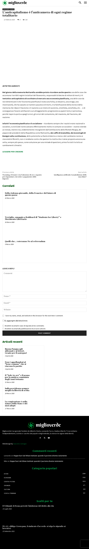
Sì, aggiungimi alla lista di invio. (15, 321)
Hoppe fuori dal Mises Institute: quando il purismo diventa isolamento (40, 456)
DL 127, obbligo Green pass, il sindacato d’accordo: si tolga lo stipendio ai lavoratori (34, 527)
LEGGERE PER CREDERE (12, 151)
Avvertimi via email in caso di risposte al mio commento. (24, 326)
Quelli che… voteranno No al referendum (25, 241)
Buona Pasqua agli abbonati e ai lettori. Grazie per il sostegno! (16, 351)
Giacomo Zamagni (19, 444)
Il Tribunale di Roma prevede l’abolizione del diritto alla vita (28, 506)
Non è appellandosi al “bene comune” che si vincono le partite (15, 364)
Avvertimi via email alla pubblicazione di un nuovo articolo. (25, 329)
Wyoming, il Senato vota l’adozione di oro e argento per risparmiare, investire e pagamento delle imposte (22, 177)
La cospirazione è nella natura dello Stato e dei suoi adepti (16, 404)
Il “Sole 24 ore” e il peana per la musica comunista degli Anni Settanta (17, 377)
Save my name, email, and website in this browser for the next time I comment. (34, 316)
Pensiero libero (8, 9)
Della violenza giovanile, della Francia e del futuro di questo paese (30, 194)
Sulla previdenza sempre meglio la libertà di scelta (17, 389)
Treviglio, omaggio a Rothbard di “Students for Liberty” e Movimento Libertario (33, 218)
